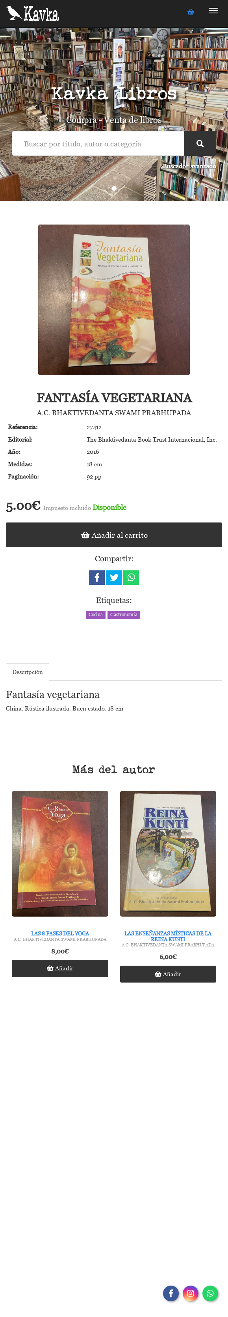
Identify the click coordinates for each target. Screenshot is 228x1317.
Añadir (60, 968)
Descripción (27, 671)
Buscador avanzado (189, 166)
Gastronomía (123, 614)
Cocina (96, 614)
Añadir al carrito (114, 534)
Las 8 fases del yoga (60, 933)
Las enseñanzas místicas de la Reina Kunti (167, 936)
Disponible (109, 507)
